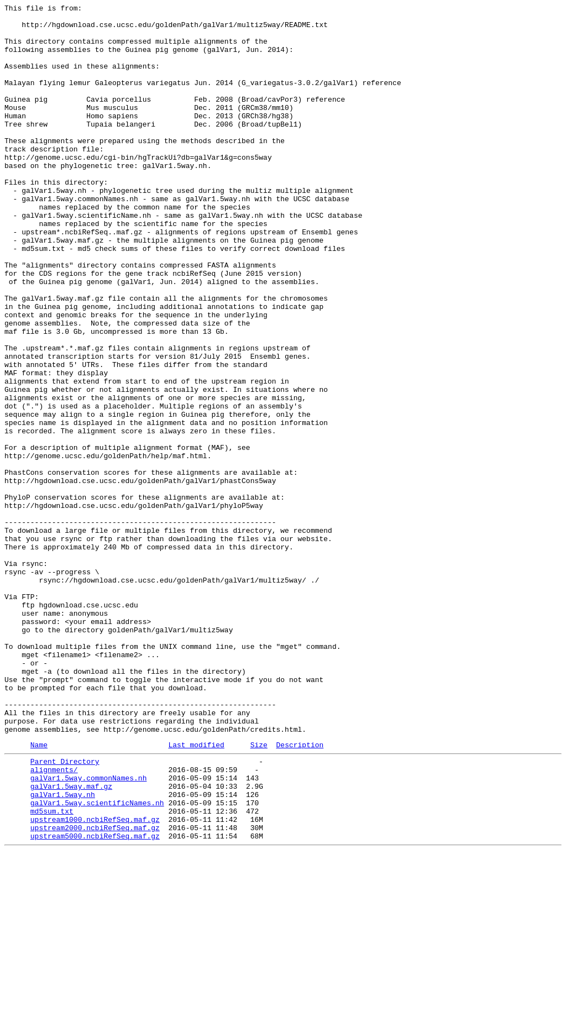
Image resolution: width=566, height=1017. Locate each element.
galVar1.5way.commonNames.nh (88, 930)
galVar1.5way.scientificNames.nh (97, 960)
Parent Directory (64, 910)
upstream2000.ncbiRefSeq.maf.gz (95, 990)
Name (39, 892)
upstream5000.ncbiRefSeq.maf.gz (95, 1000)
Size (259, 892)
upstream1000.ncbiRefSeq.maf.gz (95, 980)
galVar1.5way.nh (62, 950)
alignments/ (54, 920)
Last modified (196, 892)
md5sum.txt (52, 970)
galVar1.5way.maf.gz (71, 940)
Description (299, 892)
